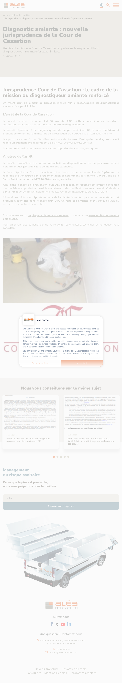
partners (40, 329)
